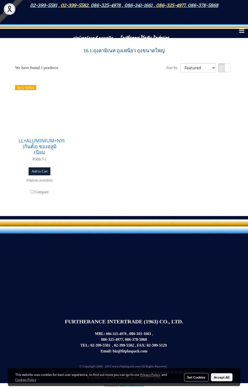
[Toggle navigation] (241, 31)
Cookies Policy (25, 379)
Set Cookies (196, 377)
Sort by (173, 68)
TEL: (84, 345)
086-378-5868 (203, 4)
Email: (106, 351)
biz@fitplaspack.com (130, 351)
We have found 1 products (36, 68)
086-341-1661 (140, 334)
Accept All (222, 377)
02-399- (153, 345)
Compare (41, 192)
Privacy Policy (150, 374)
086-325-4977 (170, 4)
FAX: (141, 345)
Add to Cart (39, 171)
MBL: (100, 334)
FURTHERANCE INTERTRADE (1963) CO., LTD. (124, 321)
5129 (163, 345)
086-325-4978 (106, 4)
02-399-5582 (74, 4)
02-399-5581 (100, 345)
